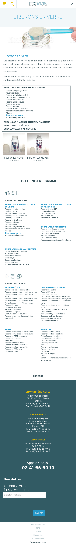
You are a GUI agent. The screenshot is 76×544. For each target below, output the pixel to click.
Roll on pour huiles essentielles (17, 290)
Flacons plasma (12, 106)
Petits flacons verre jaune (51, 336)
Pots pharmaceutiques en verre (19, 111)
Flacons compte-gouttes (16, 91)
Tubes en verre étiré (49, 238)
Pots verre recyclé (48, 354)
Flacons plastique (48, 214)
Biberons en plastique (49, 218)
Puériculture (10, 341)
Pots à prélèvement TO (50, 320)
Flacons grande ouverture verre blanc (56, 297)
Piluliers (8, 113)
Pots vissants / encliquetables (53, 314)
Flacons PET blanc (48, 292)
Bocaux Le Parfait (12, 254)
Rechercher (12, 4)
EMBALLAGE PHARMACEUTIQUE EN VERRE (24, 88)
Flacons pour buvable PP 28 (17, 97)
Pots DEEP (45, 345)
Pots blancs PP (47, 216)
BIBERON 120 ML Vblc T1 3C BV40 (14, 159)
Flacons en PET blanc (13, 338)
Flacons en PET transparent (16, 336)
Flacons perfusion (13, 104)
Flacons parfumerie (48, 341)
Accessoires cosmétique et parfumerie (56, 240)
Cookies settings (38, 542)
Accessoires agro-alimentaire (17, 264)
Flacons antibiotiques (14, 102)
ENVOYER (38, 513)
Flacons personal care (49, 343)
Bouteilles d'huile (11, 262)
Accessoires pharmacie (15, 117)
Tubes (43, 356)
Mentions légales (38, 525)
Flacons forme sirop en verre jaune (19, 334)
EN (72, 4)
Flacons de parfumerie (50, 234)
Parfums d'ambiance (13, 310)
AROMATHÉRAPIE (13, 288)
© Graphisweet (38, 539)
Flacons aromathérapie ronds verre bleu (21, 292)
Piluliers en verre (11, 351)
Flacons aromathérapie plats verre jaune (21, 299)
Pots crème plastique (49, 347)
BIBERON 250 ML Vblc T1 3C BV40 (38, 159)
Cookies (38, 532)
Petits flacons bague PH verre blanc (19, 301)
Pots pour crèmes (48, 236)
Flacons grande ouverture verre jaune (56, 299)
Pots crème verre (48, 349)
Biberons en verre (14, 115)
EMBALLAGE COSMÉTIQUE (16, 126)
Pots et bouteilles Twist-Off (16, 251)
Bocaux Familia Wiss (13, 256)
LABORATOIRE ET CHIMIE (53, 288)
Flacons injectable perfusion (16, 345)
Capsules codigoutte (13, 312)
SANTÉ (8, 329)
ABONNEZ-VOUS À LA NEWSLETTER (16, 488)
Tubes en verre (47, 312)
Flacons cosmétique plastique (53, 231)
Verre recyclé (10, 258)
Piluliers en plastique (13, 307)
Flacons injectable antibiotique (17, 347)
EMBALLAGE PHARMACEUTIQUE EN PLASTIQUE (27, 122)
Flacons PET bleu (11, 305)
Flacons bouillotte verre (50, 332)
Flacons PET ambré (48, 290)
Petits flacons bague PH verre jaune (19, 303)
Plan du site (38, 535)
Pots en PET (45, 351)
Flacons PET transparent (50, 294)
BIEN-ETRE (46, 329)
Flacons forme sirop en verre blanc (19, 332)
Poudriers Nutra (12, 93)
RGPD (38, 528)
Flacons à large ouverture (16, 108)
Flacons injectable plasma (15, 343)
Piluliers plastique (48, 211)
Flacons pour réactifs (14, 100)
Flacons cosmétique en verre (52, 229)
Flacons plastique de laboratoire (54, 310)
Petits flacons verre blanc (51, 338)
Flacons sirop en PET (49, 209)
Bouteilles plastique (13, 260)
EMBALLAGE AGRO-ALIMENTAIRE (20, 129)
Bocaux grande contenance (52, 316)
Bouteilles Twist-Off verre (51, 318)
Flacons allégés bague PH (16, 95)
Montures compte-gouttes (16, 314)
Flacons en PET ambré (13, 349)
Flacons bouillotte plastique (52, 334)
